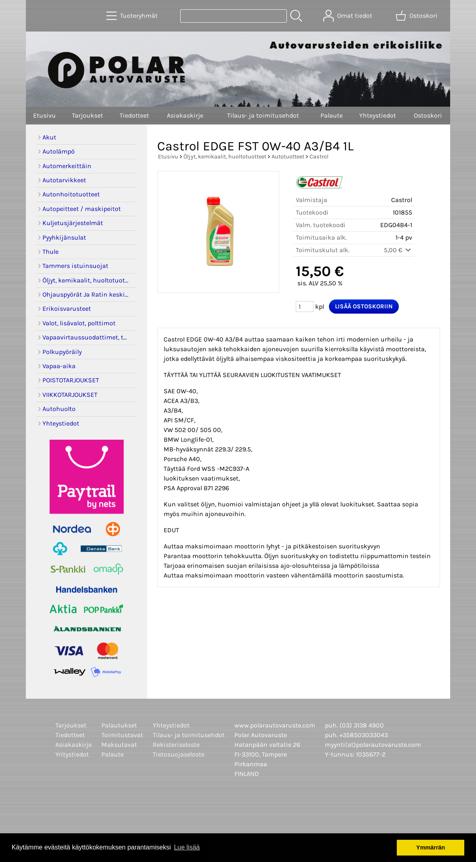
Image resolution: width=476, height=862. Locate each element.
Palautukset (119, 725)
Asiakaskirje (185, 115)
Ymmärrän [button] (430, 847)
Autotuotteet (288, 156)
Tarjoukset (87, 115)
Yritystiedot (72, 754)
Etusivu (44, 115)
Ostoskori (428, 115)
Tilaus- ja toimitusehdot (263, 115)
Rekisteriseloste (176, 744)
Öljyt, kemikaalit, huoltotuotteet (224, 156)
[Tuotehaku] (233, 16)
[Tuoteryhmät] (132, 15)
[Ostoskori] (417, 15)
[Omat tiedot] (348, 15)
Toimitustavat (122, 735)
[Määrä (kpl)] (305, 306)
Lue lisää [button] (187, 847)
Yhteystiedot (377, 115)
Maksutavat (119, 744)
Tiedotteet (134, 115)
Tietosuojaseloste (178, 754)
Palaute (331, 115)
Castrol (319, 156)
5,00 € (398, 250)
